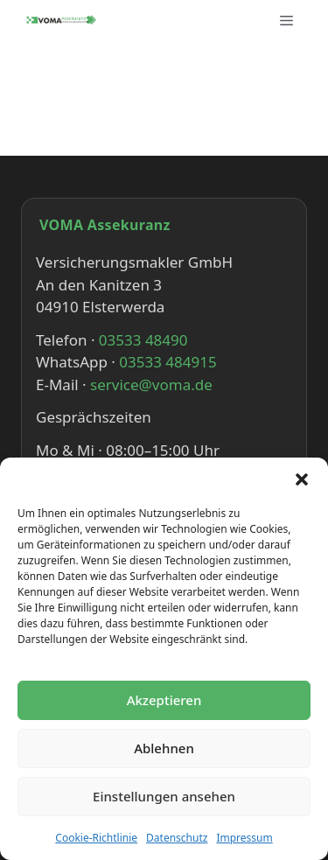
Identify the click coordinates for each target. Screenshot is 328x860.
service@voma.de (151, 384)
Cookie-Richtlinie (96, 837)
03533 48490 (143, 340)
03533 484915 (167, 362)
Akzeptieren (164, 700)
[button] (302, 479)
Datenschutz (176, 837)
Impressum (244, 837)
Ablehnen (164, 748)
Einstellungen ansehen (164, 796)
